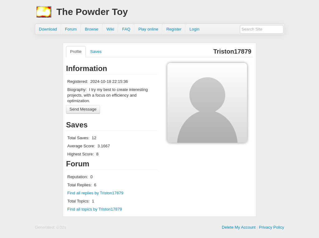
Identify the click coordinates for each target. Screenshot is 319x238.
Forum (71, 29)
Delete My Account (238, 227)
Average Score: (81, 146)
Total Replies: (79, 185)
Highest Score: (80, 154)
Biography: (77, 89)
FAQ (126, 29)
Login (194, 29)
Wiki (110, 29)
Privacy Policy (271, 227)
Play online (148, 29)
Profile (76, 51)
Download (48, 29)
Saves (96, 51)
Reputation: (77, 176)
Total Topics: (78, 201)
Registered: (77, 81)
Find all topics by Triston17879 (94, 209)
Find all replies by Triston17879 (95, 193)
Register (173, 29)
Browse (91, 29)
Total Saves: (78, 138)
